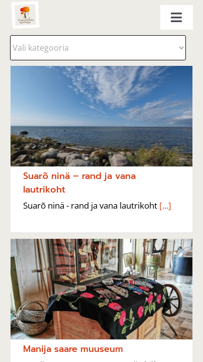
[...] (164, 205)
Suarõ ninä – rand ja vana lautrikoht (79, 183)
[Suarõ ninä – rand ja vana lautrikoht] (101, 116)
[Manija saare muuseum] (101, 289)
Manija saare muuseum (73, 349)
